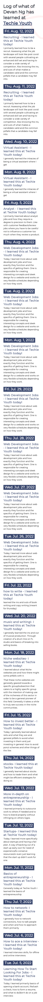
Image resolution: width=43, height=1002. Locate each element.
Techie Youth (17, 23)
